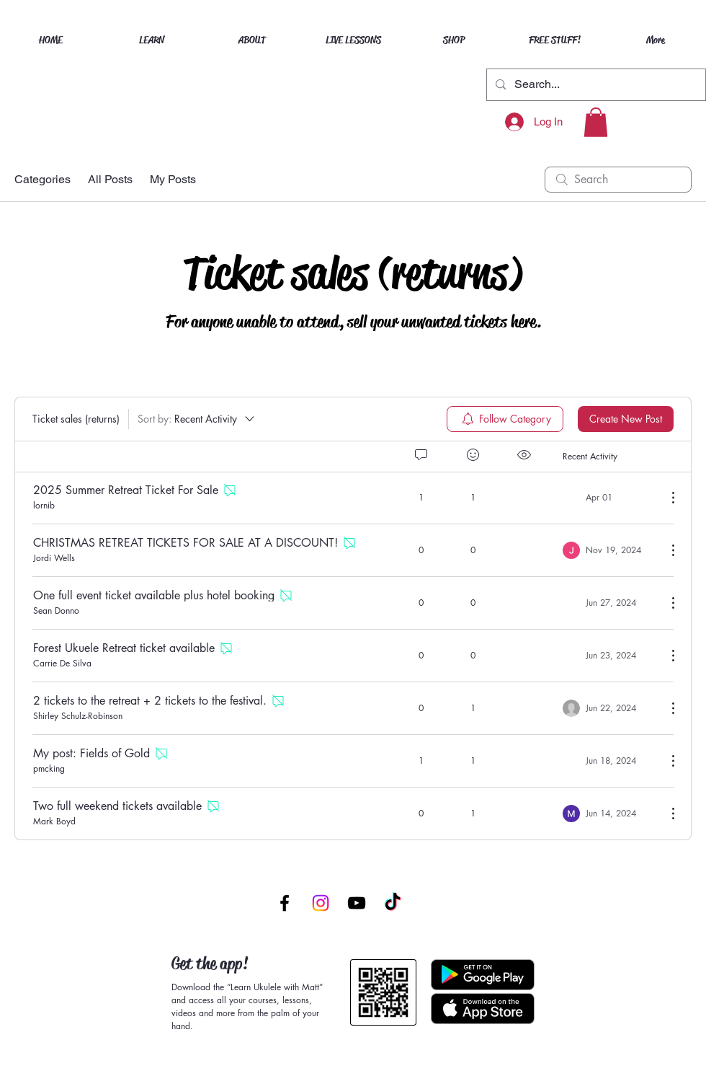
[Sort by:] (197, 419)
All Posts (110, 179)
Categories (42, 179)
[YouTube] (356, 903)
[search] (618, 180)
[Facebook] (284, 903)
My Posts (173, 179)
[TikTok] (392, 903)
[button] (596, 122)
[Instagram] (320, 903)
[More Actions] (665, 497)
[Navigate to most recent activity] (609, 497)
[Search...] (594, 84)
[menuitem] (505, 419)
